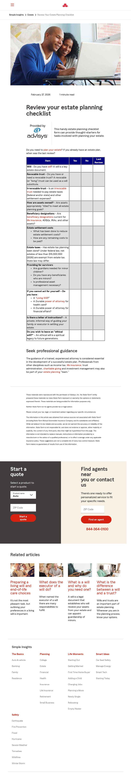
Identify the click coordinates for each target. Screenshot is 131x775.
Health (43, 678)
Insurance (44, 684)
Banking (16, 666)
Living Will (42, 298)
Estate (43, 666)
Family (15, 672)
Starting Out (74, 660)
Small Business (47, 703)
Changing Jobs (75, 684)
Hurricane (16, 739)
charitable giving (52, 368)
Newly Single (74, 697)
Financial (44, 672)
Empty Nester (74, 709)
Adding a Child (75, 678)
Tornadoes (17, 751)
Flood (14, 733)
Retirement (45, 697)
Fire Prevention (19, 727)
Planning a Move (76, 690)
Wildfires (16, 757)
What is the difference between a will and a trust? (108, 587)
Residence (17, 678)
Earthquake (17, 721)
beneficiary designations (40, 217)
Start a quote (23, 518)
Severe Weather (19, 745)
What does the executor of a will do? (51, 585)
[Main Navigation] (12, 4)
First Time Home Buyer (79, 672)
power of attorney (55, 301)
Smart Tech (101, 672)
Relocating (73, 703)
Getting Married (75, 666)
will (49, 166)
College (43, 660)
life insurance (34, 220)
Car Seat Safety (103, 660)
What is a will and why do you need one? (79, 585)
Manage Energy (103, 666)
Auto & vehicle (19, 660)
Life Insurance (46, 690)
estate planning (51, 372)
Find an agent (96, 519)
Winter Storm (18, 763)
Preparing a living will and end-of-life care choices (20, 587)
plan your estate (52, 150)
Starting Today (103, 678)
